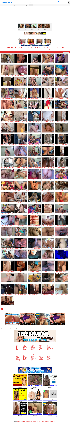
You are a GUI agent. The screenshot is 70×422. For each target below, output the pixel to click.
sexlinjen (48, 347)
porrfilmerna (49, 360)
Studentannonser (21, 49)
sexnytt (32, 344)
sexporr (32, 350)
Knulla (47, 49)
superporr (48, 356)
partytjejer (17, 348)
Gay (63, 1)
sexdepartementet (50, 348)
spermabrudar (18, 359)
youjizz (24, 361)
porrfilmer (40, 348)
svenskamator (18, 344)
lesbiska (24, 365)
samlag (48, 351)
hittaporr (48, 357)
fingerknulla (41, 350)
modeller (40, 344)
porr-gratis (33, 348)
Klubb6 (58, 47)
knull (24, 356)
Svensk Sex (41, 49)
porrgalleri (40, 345)
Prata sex (22, 47)
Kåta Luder (9, 49)
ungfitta (17, 345)
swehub (48, 344)
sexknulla (32, 351)
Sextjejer (52, 47)
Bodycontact (64, 47)
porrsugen (33, 354)
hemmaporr (49, 355)
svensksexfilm (49, 365)
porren (17, 365)
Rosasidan (55, 47)
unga (24, 350)
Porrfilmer (44, 49)
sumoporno (17, 358)
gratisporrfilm (33, 358)
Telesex (20, 47)
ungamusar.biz (19, 421)
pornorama (41, 361)
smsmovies (33, 349)
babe (16, 355)
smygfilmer (33, 347)
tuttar (47, 345)
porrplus (32, 361)
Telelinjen (9, 47)
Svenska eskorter (48, 47)
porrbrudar (40, 346)
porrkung (24, 359)
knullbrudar (17, 351)
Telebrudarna (13, 47)
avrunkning (25, 357)
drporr (32, 359)
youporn (24, 360)
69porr (24, 358)
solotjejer (25, 354)
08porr (32, 360)
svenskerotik (49, 358)
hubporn (40, 365)
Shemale (67, 1)
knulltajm (32, 356)
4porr (24, 345)
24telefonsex (41, 354)
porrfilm (32, 345)
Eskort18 (61, 47)
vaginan (24, 349)
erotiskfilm (40, 351)
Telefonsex (17, 47)
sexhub (48, 359)
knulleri (17, 350)
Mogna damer (59, 49)
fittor (24, 344)
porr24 (48, 349)
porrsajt (32, 365)
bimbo (48, 354)
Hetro (60, 1)
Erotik (31, 49)
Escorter (25, 49)
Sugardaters (50, 49)
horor (32, 346)
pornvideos (41, 357)
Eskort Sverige (43, 47)
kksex (32, 357)
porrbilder (32, 355)
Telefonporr (33, 47)
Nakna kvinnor (16, 49)
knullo (17, 356)
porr (39, 355)
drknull (17, 346)
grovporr (24, 355)
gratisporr (25, 347)
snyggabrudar (18, 360)
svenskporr (17, 357)
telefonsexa (49, 350)
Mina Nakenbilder (38, 47)
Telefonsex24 (30, 47)
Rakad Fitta (37, 49)
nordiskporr (17, 349)
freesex (40, 356)
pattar (48, 361)
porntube (40, 358)
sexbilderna (25, 346)
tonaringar (48, 346)
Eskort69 (12, 49)
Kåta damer (63, 49)
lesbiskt (40, 347)
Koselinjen (25, 47)
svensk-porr (25, 351)
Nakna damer (54, 49)
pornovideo (41, 360)
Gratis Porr (34, 49)
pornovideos (41, 359)
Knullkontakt (28, 49)
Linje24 (7, 47)
